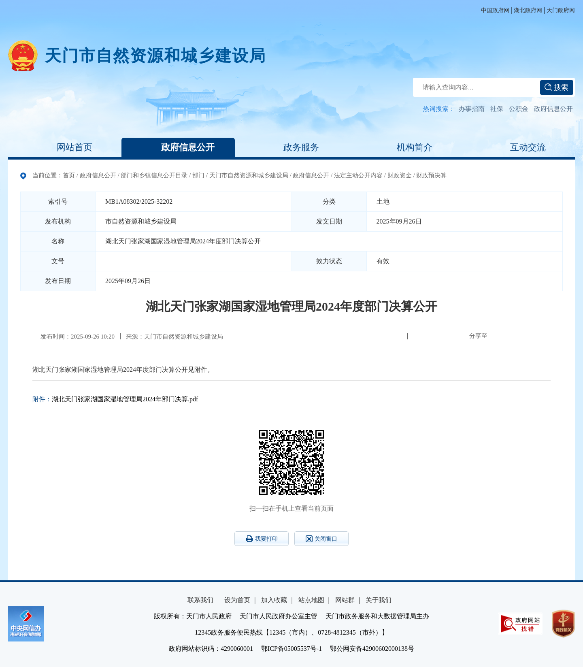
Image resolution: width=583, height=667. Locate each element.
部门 (198, 175)
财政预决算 (431, 175)
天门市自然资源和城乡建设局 (155, 56)
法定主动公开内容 (358, 175)
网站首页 (64, 147)
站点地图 (311, 600)
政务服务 (291, 147)
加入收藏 (274, 600)
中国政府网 (495, 10)
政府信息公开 (553, 108)
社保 (496, 108)
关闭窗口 (321, 538)
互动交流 (518, 147)
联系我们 (200, 600)
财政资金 (399, 175)
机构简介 (404, 147)
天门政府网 (561, 10)
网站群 (345, 600)
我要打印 (262, 538)
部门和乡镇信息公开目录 (154, 175)
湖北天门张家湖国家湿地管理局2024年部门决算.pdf (125, 399)
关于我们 (379, 600)
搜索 (556, 87)
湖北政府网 (528, 10)
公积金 (518, 108)
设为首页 (237, 600)
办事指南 (472, 108)
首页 (69, 175)
